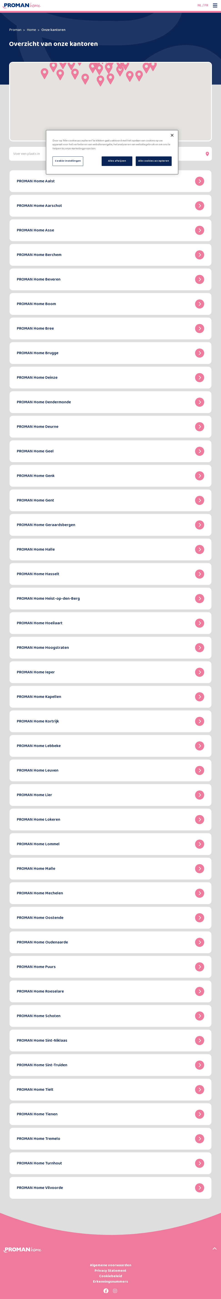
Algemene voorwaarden (110, 1265)
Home (31, 30)
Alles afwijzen (117, 161)
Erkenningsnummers (110, 1281)
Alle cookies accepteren (153, 161)
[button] (92, 67)
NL (200, 5)
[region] (112, 152)
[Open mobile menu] (215, 5)
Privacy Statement (110, 1271)
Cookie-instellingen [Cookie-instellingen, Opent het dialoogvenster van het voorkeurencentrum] (68, 161)
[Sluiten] (172, 135)
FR (206, 5)
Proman (15, 30)
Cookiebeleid (110, 1276)
